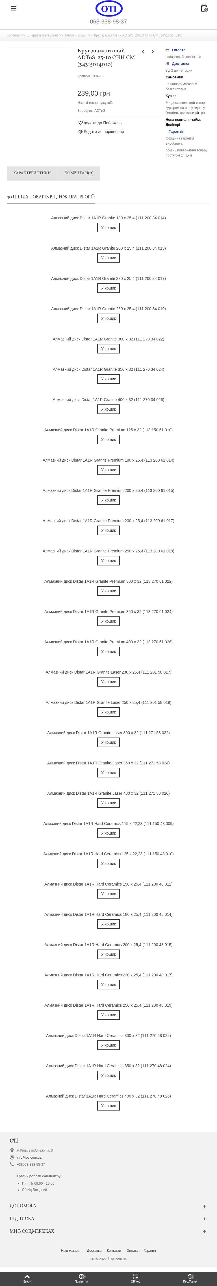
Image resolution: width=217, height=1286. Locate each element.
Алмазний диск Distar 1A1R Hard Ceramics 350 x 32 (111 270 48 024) (108, 1066)
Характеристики (32, 173)
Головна (13, 35)
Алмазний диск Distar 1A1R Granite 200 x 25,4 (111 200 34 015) (108, 248)
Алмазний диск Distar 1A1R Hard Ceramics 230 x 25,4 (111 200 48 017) (108, 975)
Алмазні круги (75, 35)
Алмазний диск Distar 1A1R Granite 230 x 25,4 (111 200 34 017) (108, 278)
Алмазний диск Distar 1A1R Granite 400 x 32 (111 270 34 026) (108, 399)
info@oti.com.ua (29, 1157)
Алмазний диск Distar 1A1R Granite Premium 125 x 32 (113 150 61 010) (108, 430)
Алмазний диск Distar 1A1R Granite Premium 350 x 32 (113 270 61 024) (108, 611)
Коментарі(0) (79, 173)
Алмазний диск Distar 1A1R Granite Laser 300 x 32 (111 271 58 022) (108, 732)
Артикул (83, 76)
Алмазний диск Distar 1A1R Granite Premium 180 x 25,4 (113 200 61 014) (108, 460)
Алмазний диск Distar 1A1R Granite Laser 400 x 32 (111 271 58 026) (108, 793)
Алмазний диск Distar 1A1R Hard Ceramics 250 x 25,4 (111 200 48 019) (108, 1005)
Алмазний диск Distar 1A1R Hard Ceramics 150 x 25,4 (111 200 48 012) (108, 884)
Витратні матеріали (42, 35)
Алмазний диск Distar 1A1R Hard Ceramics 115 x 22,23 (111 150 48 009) (108, 823)
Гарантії (150, 1251)
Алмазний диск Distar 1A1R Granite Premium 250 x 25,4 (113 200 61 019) (108, 551)
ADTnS (99, 111)
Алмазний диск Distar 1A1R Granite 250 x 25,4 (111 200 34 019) (108, 309)
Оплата (132, 1251)
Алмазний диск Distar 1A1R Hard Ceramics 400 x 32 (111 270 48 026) (108, 1096)
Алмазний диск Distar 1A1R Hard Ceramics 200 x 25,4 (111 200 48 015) (108, 944)
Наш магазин (71, 1251)
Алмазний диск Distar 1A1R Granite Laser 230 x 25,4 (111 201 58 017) (109, 672)
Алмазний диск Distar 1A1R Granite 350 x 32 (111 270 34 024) (108, 369)
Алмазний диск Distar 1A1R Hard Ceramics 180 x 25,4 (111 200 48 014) (108, 914)
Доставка (94, 1251)
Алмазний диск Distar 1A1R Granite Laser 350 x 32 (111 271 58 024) (108, 763)
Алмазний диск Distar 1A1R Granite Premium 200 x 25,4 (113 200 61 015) (108, 490)
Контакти (114, 1251)
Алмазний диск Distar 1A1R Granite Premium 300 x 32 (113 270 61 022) (108, 581)
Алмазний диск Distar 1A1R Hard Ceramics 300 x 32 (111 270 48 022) (108, 1035)
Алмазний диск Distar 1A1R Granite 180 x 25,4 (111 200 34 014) (108, 218)
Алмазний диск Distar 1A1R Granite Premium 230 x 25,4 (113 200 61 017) (108, 520)
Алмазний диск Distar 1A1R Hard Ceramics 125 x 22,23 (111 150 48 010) (108, 854)
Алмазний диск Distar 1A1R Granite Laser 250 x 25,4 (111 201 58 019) (109, 702)
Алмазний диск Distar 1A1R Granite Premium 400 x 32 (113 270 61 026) (108, 642)
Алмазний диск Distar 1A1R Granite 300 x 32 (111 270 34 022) (108, 339)
